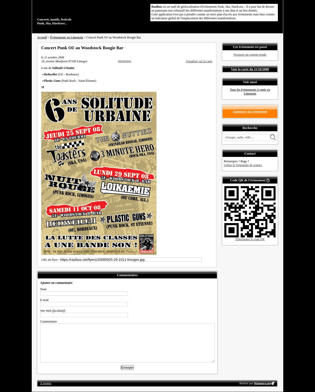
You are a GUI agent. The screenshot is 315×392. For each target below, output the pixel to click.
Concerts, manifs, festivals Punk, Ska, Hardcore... (70, 14)
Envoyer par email (204, 48)
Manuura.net (262, 383)
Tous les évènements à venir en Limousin (250, 91)
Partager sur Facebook (190, 48)
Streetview (124, 61)
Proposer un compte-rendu (250, 54)
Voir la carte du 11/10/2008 (250, 69)
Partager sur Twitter (197, 48)
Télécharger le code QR (250, 239)
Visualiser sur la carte (199, 61)
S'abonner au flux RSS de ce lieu (210, 48)
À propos (45, 383)
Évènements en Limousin (66, 37)
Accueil (42, 37)
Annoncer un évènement (250, 111)
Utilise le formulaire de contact (243, 165)
